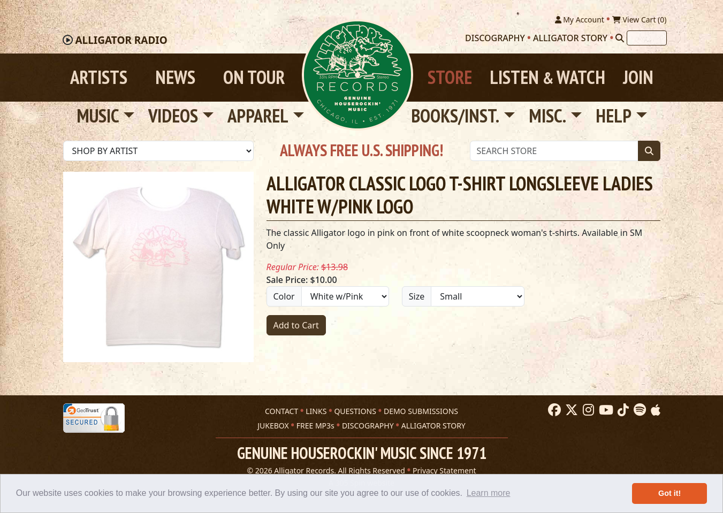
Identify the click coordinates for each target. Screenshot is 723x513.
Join (638, 77)
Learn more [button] (489, 492)
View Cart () (639, 19)
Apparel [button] (257, 116)
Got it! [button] (669, 493)
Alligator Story (570, 38)
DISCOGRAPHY (368, 425)
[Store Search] (554, 151)
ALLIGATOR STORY (433, 425)
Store (450, 77)
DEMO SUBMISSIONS (421, 411)
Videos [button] (173, 116)
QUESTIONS (355, 411)
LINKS (316, 411)
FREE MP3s (315, 425)
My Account (579, 19)
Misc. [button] (547, 116)
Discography (495, 38)
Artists (98, 77)
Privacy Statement (444, 470)
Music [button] (98, 116)
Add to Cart (296, 325)
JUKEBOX (272, 425)
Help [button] (613, 116)
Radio (121, 40)
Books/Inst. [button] (455, 116)
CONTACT (281, 411)
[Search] (619, 38)
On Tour (254, 77)
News (175, 77)
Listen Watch (547, 77)
